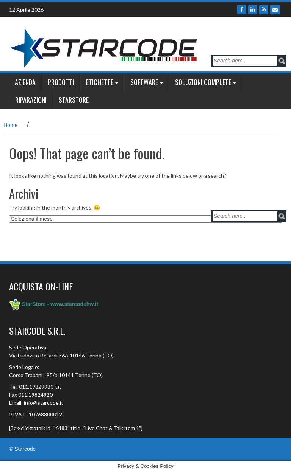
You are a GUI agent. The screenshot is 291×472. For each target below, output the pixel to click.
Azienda (25, 82)
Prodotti (61, 82)
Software (144, 82)
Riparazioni (31, 100)
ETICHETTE (99, 82)
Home (10, 125)
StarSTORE (74, 100)
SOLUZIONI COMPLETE (203, 82)
